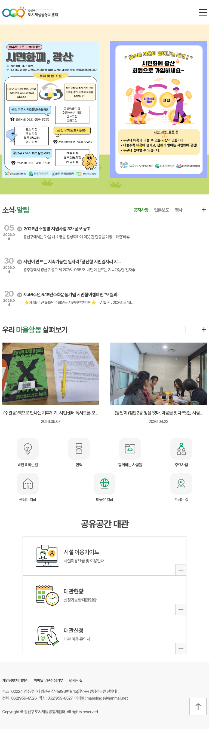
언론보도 (161, 210)
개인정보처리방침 (15, 680)
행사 (178, 210)
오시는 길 (75, 680)
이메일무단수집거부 (48, 680)
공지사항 (141, 210)
